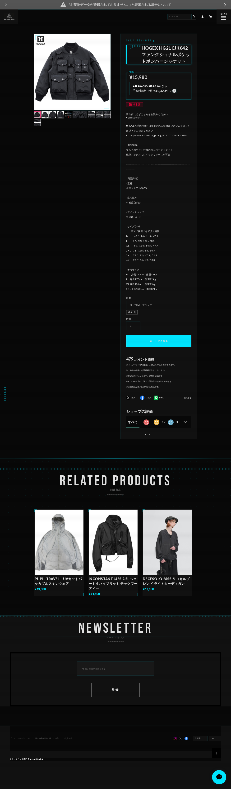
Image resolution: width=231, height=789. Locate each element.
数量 (128, 318)
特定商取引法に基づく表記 (47, 739)
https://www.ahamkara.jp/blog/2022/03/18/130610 (156, 135)
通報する (187, 398)
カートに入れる (159, 340)
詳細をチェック (135, 118)
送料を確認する (155, 376)
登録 (115, 690)
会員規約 (69, 739)
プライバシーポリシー (20, 739)
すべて (133, 422)
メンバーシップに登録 (138, 365)
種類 (128, 298)
